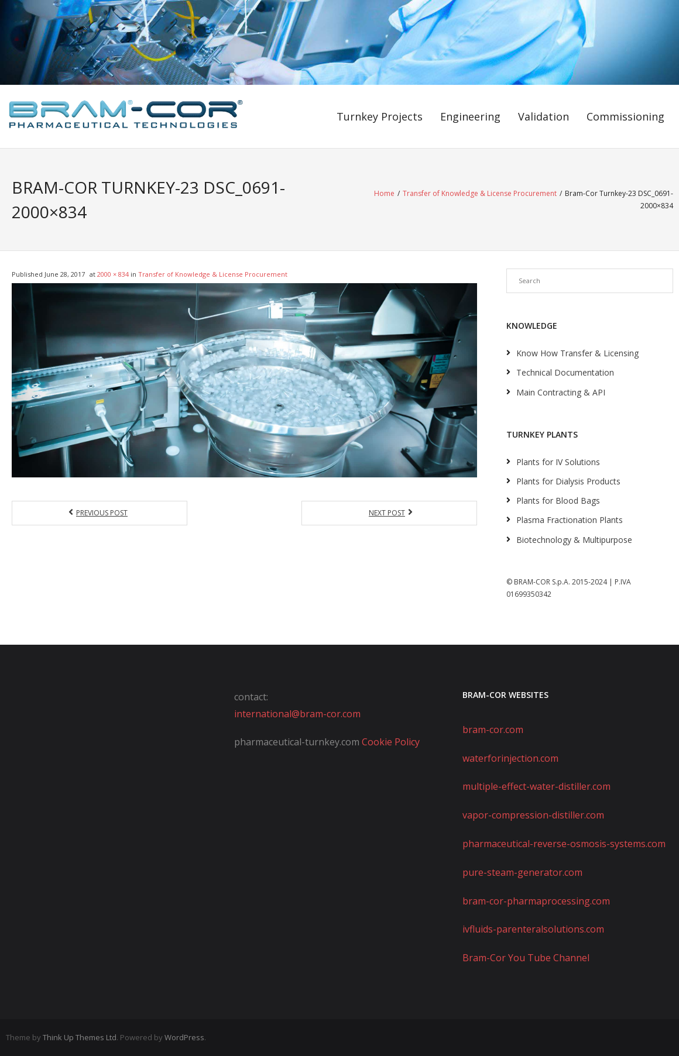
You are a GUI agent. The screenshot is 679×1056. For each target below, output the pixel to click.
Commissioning (625, 116)
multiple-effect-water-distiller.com (536, 786)
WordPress (184, 1037)
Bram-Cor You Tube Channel (525, 957)
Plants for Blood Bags (558, 500)
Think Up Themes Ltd (79, 1037)
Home (384, 193)
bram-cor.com (492, 729)
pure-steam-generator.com (522, 872)
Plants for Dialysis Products (568, 481)
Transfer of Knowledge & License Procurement (480, 193)
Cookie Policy (391, 741)
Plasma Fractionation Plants (569, 519)
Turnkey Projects (380, 116)
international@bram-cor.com (297, 713)
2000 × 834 (113, 274)
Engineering (470, 116)
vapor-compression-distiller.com (533, 815)
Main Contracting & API (560, 392)
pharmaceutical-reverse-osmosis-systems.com (564, 843)
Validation (543, 116)
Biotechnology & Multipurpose (574, 539)
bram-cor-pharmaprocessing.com (536, 901)
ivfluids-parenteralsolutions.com (533, 929)
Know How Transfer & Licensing (577, 353)
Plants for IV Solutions (558, 461)
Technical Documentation (565, 372)
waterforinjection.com (510, 758)
